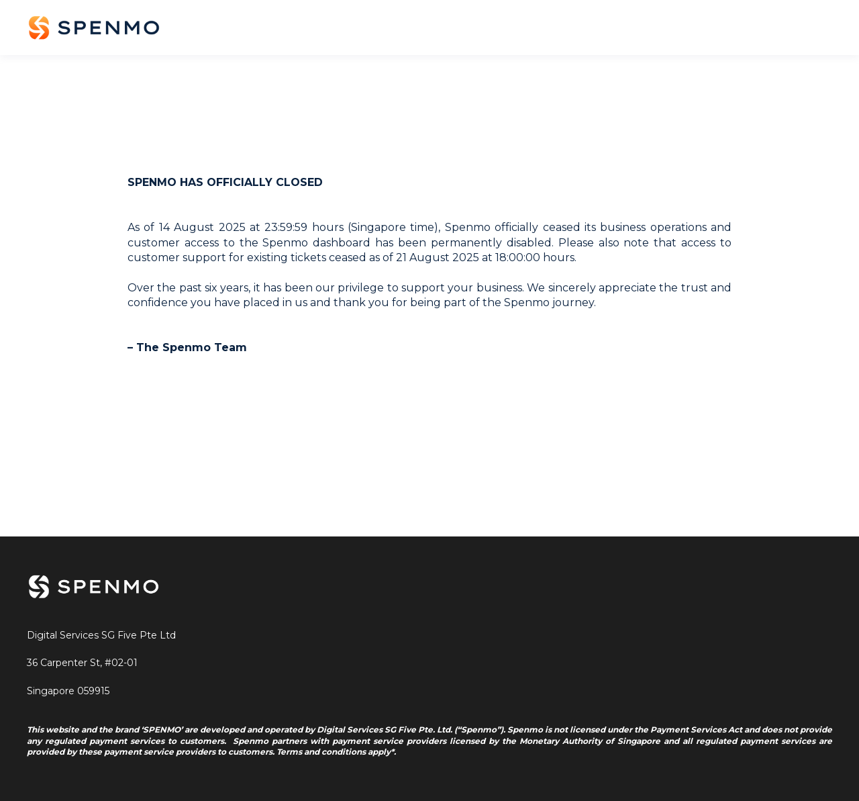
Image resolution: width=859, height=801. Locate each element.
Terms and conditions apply (333, 752)
